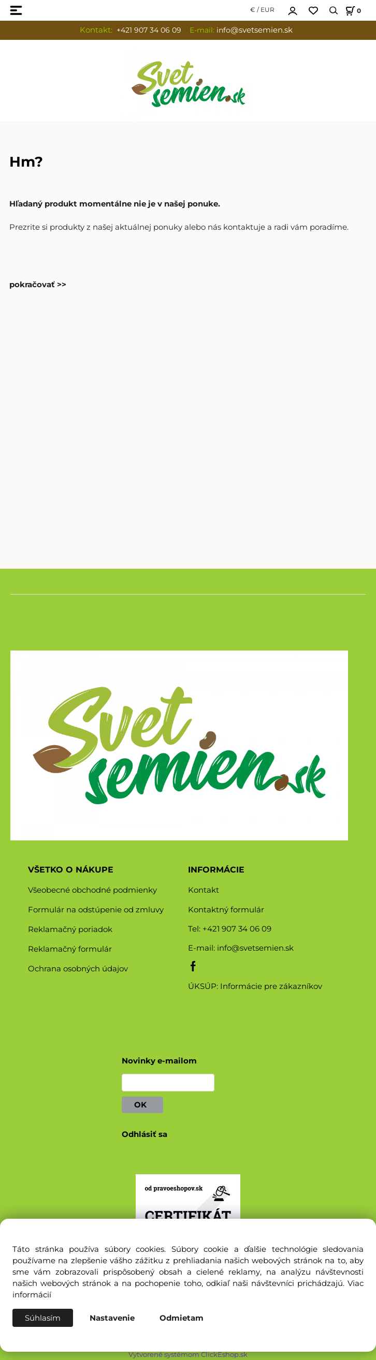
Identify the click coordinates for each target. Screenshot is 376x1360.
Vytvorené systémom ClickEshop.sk (188, 1354)
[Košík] (351, 11)
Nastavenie (112, 1318)
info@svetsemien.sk (255, 948)
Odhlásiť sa (144, 1134)
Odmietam (182, 1318)
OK (142, 1105)
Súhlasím (43, 1318)
